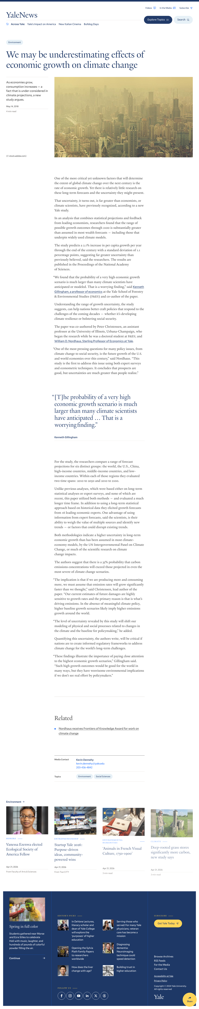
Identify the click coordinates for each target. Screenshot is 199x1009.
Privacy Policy (160, 980)
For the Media (162, 964)
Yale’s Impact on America (41, 24)
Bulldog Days (91, 24)
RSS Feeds (159, 960)
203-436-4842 (84, 773)
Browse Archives (163, 956)
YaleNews (21, 15)
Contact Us (160, 969)
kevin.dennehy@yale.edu (90, 769)
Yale (159, 997)
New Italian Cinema (70, 24)
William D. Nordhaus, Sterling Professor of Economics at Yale (93, 345)
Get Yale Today (168, 923)
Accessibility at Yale (163, 975)
